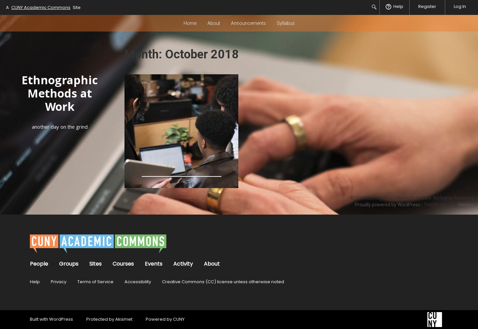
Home (190, 23)
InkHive (466, 204)
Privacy (58, 282)
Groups (68, 264)
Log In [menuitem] (460, 6)
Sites (95, 264)
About (213, 23)
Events (153, 264)
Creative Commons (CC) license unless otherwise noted (223, 282)
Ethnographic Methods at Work (60, 95)
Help (35, 282)
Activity (183, 264)
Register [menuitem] (427, 6)
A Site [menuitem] (43, 7)
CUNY (179, 319)
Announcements (248, 23)
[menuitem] (374, 7)
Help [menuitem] (398, 6)
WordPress (61, 319)
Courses (123, 264)
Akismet (123, 319)
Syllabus (286, 23)
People (39, 264)
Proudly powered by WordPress (387, 204)
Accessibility (137, 282)
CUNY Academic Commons (40, 7)
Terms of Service (95, 282)
